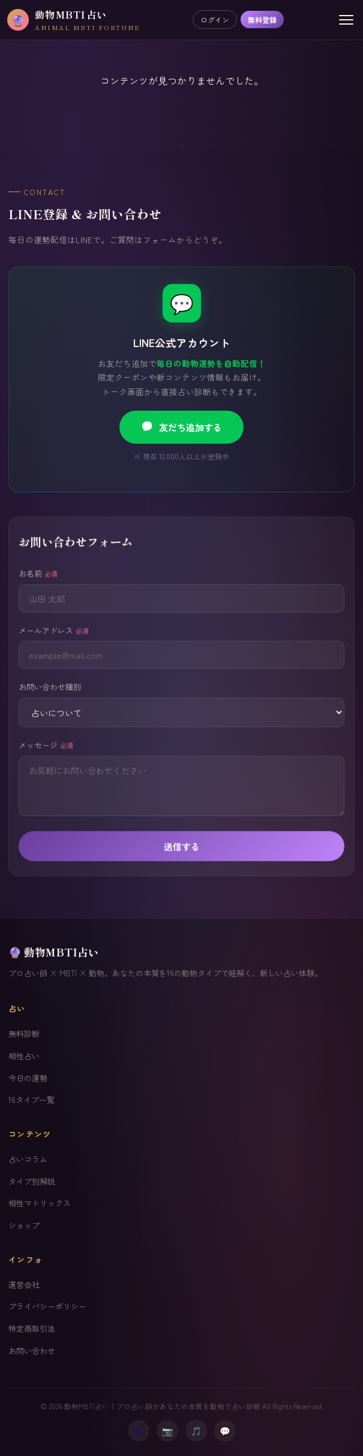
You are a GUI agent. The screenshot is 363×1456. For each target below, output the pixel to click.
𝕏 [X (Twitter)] (138, 1430)
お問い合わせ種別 (50, 701)
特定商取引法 (31, 1328)
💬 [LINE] (225, 1430)
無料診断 (24, 1033)
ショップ (24, 1225)
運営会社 (24, 1284)
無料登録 (262, 19)
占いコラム (27, 1159)
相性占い (24, 1056)
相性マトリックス (39, 1203)
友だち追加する (181, 427)
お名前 (38, 587)
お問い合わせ (31, 1350)
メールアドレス (54, 644)
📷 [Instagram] (167, 1430)
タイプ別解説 (31, 1181)
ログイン (214, 19)
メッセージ (46, 759)
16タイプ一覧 (31, 1099)
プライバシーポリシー (47, 1306)
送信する (182, 861)
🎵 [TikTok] (196, 1430)
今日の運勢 (27, 1078)
